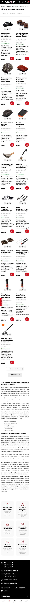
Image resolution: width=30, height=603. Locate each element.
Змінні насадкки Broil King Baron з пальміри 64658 (22, 35)
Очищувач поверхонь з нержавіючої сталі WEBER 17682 (20, 295)
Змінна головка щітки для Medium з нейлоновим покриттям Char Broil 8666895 (21, 79)
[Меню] (2, 2)
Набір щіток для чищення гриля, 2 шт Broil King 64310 (22, 252)
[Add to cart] (12, 58)
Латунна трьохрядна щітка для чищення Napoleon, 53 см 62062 (22, 166)
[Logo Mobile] (10, 2)
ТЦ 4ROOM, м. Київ (8, 574)
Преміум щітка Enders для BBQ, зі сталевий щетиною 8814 (7, 340)
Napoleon (7, 427)
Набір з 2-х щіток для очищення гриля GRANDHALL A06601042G (7, 252)
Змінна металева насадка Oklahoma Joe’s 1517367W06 (7, 124)
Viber (4, 591)
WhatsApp (21, 588)
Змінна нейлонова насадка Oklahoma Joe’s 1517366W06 (21, 124)
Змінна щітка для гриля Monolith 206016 (7, 166)
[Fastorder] (5, 29)
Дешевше (5, 13)
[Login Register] (25, 2)
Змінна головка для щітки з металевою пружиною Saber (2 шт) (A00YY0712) (7, 79)
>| (22, 369)
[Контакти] (22, 2)
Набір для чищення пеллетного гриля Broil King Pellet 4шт (7, 209)
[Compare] (7, 29)
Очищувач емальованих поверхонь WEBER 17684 (6, 295)
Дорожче (12, 13)
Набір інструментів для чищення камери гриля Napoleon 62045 (22, 209)
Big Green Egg (8, 421)
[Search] (20, 2)
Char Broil (7, 428)
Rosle (5, 430)
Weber (6, 425)
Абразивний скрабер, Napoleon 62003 (6, 35)
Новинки (19, 13)
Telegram (5, 588)
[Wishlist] (10, 29)
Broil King (7, 423)
